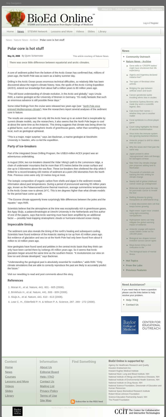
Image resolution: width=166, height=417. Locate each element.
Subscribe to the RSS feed (89, 401)
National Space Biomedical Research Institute (129, 391)
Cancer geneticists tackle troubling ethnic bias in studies (143, 96)
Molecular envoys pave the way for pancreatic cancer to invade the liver (143, 190)
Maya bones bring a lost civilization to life (140, 246)
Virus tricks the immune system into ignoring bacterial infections (143, 134)
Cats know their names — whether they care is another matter (142, 113)
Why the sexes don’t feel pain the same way (144, 148)
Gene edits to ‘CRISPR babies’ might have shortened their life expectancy (143, 68)
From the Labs (134, 265)
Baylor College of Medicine (130, 325)
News (20, 31)
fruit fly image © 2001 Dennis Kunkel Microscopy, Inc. (72, 408)
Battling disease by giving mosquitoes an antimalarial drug (143, 198)
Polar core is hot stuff (52, 40)
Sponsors (156, 9)
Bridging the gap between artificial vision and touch (140, 89)
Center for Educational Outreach (151, 325)
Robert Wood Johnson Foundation (124, 394)
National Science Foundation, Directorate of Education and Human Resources (135, 386)
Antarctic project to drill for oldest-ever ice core (144, 141)
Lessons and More (61, 31)
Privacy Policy (49, 390)
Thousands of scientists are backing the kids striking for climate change (141, 174)
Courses (10, 376)
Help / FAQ (142, 9)
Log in (146, 23)
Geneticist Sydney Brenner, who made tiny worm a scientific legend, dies (143, 104)
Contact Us (132, 304)
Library (102, 31)
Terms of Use (48, 395)
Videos (80, 31)
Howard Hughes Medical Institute (123, 371)
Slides (91, 31)
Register (154, 23)
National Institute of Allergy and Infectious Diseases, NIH (134, 377)
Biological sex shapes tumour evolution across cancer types (142, 239)
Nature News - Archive (26, 40)
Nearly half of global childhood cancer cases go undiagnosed (143, 182)
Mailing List (47, 386)
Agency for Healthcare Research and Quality (129, 365)
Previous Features (136, 270)
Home (10, 31)
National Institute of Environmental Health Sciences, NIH (134, 380)
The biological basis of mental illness (142, 253)
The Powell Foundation (119, 400)
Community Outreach (138, 56)
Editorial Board (124, 9)
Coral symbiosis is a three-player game (144, 121)
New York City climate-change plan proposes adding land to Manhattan (142, 165)
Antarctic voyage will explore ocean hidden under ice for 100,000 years (142, 231)
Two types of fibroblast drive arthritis (142, 82)
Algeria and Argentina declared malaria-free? (143, 76)
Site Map (45, 400)
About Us (107, 9)
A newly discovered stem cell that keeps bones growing (144, 205)
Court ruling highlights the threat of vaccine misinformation (143, 128)
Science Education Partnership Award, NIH (128, 397)
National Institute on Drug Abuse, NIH (125, 383)
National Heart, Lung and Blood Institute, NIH (129, 374)
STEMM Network (37, 31)
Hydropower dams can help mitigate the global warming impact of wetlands (141, 222)
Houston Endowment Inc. (120, 368)
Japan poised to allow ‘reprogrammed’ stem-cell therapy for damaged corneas (144, 156)
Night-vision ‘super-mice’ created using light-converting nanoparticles (144, 213)
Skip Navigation (13, 3)
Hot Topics (132, 260)
